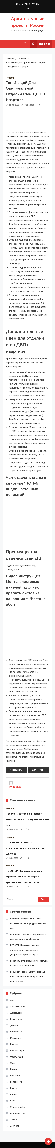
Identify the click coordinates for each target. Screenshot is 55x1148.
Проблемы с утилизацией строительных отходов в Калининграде (29, 963)
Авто (12, 1000)
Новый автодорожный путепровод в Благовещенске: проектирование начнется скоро (27, 976)
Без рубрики (16, 1019)
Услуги (13, 1119)
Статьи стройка (17, 1107)
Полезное (15, 1075)
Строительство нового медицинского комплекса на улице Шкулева (26, 848)
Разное (13, 1088)
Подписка (40, 44)
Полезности (16, 1082)
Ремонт (14, 1094)
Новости (10, 78)
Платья (13, 1069)
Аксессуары (16, 1013)
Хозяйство (15, 1126)
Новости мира (17, 1050)
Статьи (13, 1101)
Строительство (17, 1113)
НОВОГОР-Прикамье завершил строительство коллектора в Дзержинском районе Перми (24, 876)
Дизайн (14, 1025)
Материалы (15, 1038)
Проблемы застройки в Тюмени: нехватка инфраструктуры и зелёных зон (27, 819)
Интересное (16, 1032)
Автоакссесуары (18, 1006)
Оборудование (17, 1057)
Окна (12, 1063)
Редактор (29, 105)
